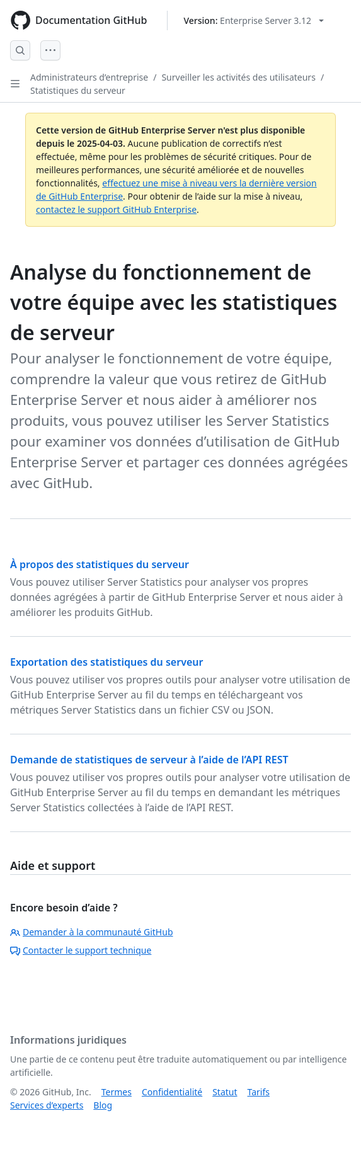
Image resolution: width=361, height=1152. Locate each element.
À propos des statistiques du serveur (99, 564)
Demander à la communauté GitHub (91, 932)
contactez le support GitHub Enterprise (116, 209)
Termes (116, 1092)
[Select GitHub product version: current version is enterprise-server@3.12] (253, 20)
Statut (224, 1092)
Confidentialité (172, 1092)
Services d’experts (46, 1105)
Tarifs (259, 1092)
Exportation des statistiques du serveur (106, 662)
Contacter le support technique (80, 950)
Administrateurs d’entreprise (89, 77)
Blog (102, 1105)
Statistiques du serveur (77, 90)
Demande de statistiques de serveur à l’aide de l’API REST (149, 760)
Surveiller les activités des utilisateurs (238, 77)
